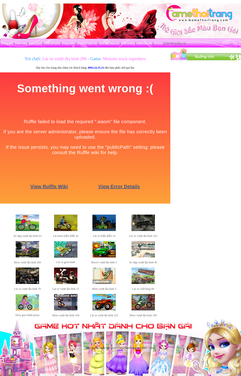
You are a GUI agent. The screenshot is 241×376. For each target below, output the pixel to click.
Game (113, 348)
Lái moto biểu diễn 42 (65, 236)
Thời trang (21, 43)
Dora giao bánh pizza (27, 315)
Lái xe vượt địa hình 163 (143, 236)
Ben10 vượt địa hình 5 (104, 262)
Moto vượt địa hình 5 (104, 288)
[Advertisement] (206, 89)
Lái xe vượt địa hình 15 (65, 288)
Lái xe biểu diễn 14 (104, 236)
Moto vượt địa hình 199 (143, 315)
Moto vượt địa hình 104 (65, 315)
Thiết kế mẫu (52, 43)
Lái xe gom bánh (65, 262)
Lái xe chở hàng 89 (143, 288)
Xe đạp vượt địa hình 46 (143, 262)
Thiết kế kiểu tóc (87, 43)
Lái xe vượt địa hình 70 (27, 288)
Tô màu (158, 43)
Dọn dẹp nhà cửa (109, 43)
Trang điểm (68, 43)
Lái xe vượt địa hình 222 (104, 315)
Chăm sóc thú (144, 43)
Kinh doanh (35, 43)
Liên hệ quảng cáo (175, 43)
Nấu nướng (128, 43)
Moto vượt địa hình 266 (27, 262)
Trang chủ (7, 43)
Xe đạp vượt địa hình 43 (27, 236)
